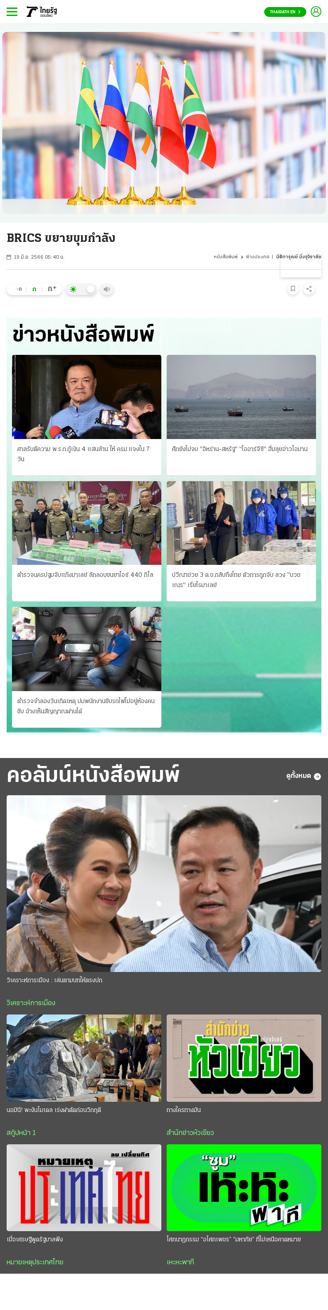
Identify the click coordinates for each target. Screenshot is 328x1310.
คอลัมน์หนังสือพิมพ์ (93, 776)
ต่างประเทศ (257, 257)
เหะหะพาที (180, 1262)
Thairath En (285, 12)
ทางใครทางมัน (184, 1110)
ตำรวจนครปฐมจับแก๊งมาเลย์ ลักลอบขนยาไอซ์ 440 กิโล (85, 575)
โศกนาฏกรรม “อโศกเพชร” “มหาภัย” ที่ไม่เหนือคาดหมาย (234, 1239)
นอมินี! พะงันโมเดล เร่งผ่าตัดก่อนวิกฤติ (54, 1110)
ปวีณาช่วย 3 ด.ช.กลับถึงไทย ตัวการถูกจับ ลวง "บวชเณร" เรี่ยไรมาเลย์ (236, 580)
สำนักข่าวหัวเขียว (190, 1133)
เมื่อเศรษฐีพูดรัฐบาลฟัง (35, 1239)
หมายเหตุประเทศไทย (35, 1262)
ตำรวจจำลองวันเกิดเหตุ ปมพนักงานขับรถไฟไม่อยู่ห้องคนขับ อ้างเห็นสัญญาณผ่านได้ (86, 706)
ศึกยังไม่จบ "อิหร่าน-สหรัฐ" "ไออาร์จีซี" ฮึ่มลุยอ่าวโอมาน (240, 449)
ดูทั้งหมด (303, 777)
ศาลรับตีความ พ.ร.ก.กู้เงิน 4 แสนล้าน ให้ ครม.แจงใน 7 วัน (83, 454)
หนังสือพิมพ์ (226, 257)
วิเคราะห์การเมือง (31, 1003)
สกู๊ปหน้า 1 (21, 1133)
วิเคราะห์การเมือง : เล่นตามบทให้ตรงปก (54, 980)
